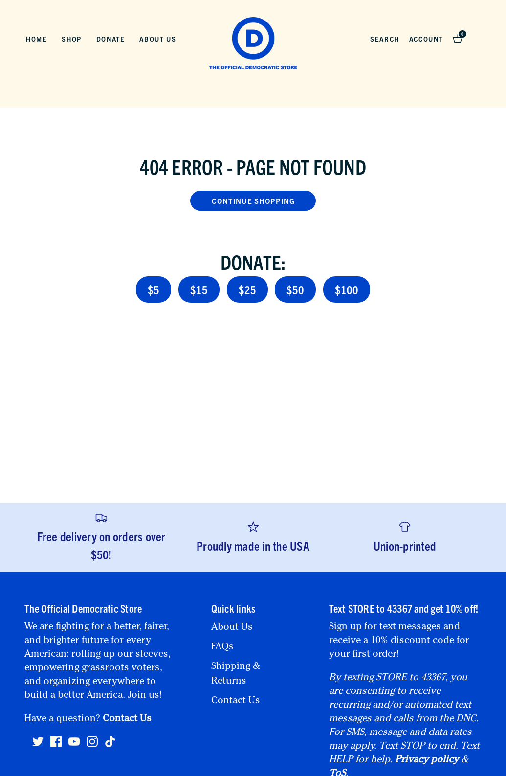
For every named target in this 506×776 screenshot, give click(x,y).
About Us (157, 39)
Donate (110, 39)
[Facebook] (56, 745)
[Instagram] (92, 745)
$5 (153, 289)
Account (426, 39)
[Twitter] (38, 745)
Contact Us (127, 719)
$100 (346, 289)
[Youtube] (74, 745)
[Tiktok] (110, 741)
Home (36, 39)
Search (384, 39)
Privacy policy (427, 760)
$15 (199, 289)
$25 (247, 289)
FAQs (222, 647)
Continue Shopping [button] (253, 200)
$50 (295, 289)
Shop (71, 39)
